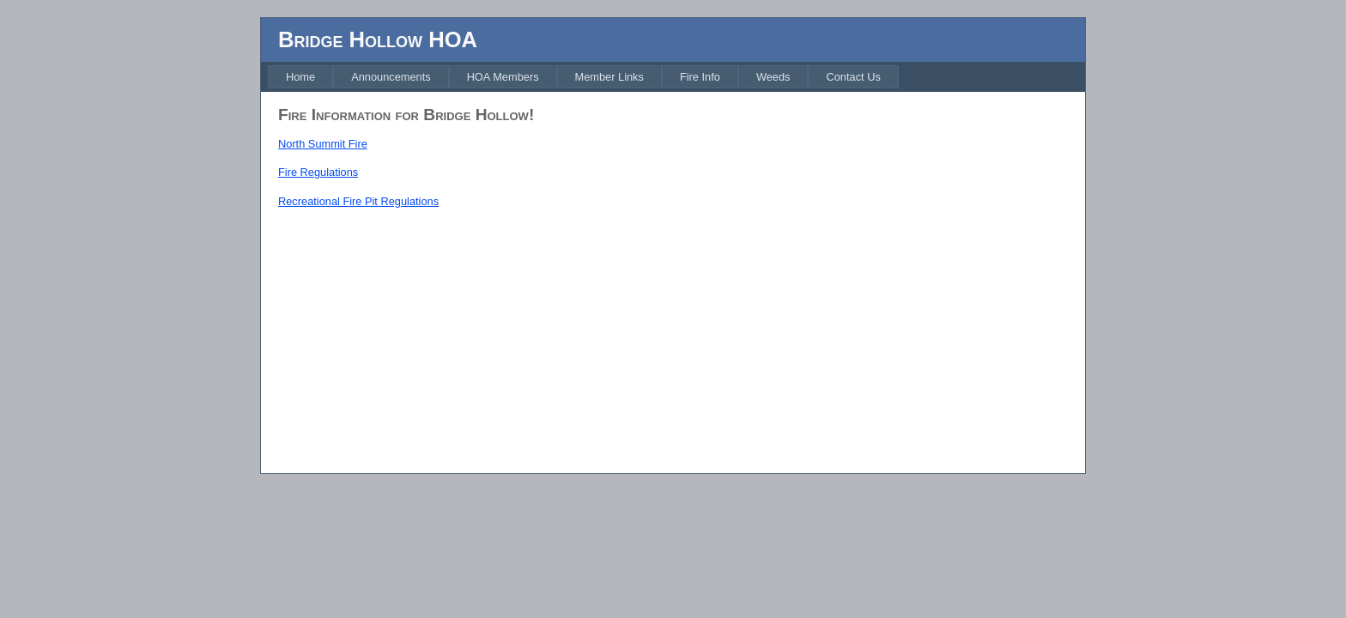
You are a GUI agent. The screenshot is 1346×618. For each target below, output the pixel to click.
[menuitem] (300, 76)
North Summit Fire (322, 143)
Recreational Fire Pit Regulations (358, 201)
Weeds (773, 76)
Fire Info (700, 76)
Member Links (609, 76)
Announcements (390, 76)
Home (300, 76)
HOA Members (503, 76)
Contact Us (853, 76)
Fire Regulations (318, 172)
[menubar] (583, 76)
